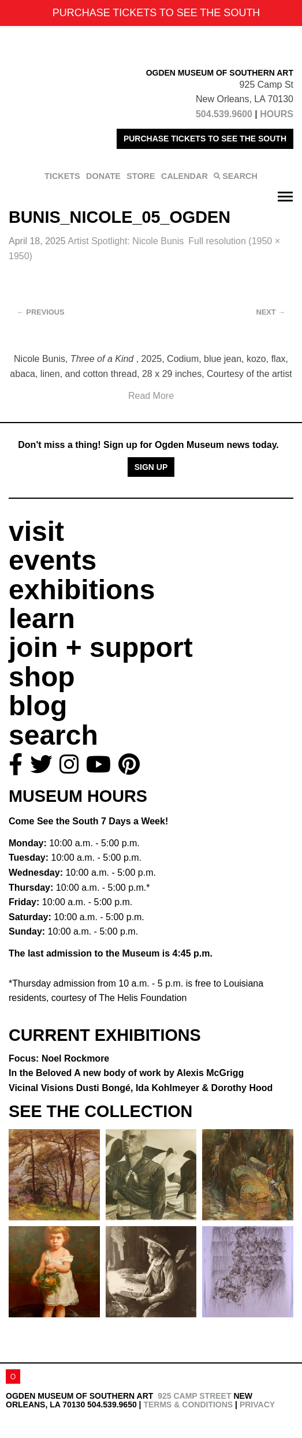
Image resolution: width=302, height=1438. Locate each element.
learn (42, 618)
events (52, 560)
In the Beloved (126, 1073)
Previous (41, 312)
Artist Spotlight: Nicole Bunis (126, 241)
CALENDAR (184, 176)
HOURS (276, 114)
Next (270, 312)
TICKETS (62, 176)
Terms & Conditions (188, 1404)
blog (38, 705)
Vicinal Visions (141, 1088)
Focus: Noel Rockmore (59, 1058)
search (53, 735)
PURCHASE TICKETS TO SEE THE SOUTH (205, 138)
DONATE (103, 176)
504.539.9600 (224, 114)
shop (42, 677)
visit (36, 531)
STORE (140, 176)
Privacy (257, 1404)
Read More (151, 396)
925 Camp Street (194, 1395)
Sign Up (151, 467)
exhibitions (82, 589)
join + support (101, 647)
